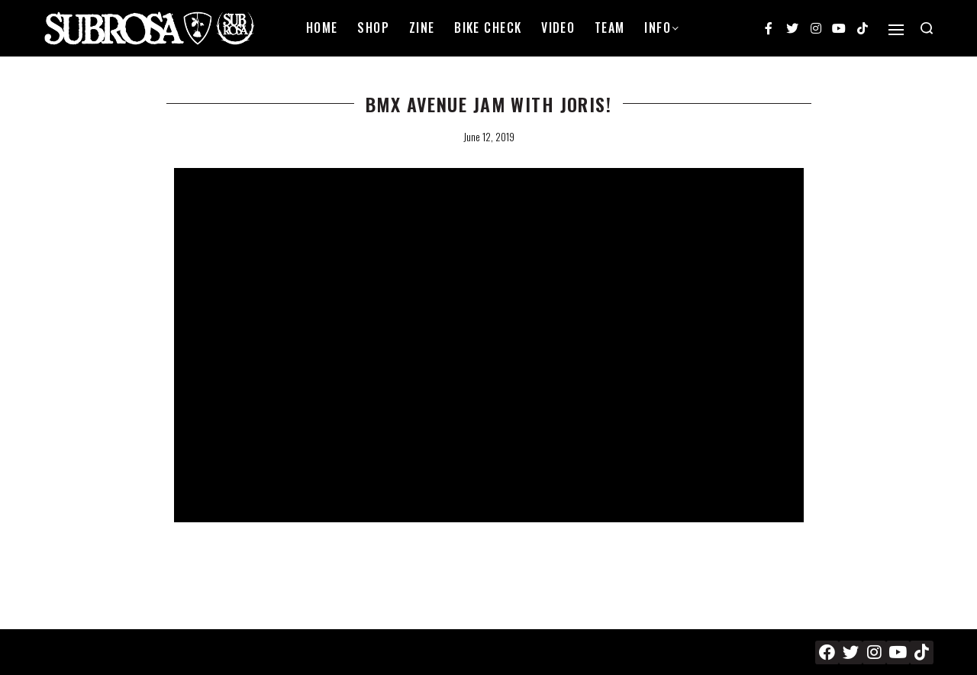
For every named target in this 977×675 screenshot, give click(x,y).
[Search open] (926, 28)
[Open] (896, 30)
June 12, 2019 (488, 136)
